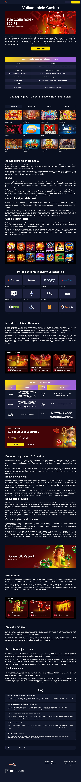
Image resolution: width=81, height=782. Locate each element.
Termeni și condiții (49, 761)
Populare (14, 106)
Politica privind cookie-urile (70, 763)
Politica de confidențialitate (70, 761)
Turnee (29, 2)
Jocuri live (31, 106)
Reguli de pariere (48, 765)
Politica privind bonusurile (50, 763)
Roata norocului (48, 2)
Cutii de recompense (38, 2)
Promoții (23, 2)
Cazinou (17, 2)
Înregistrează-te (75, 2)
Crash (49, 106)
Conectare (67, 2)
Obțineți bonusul (40, 48)
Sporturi (56, 2)
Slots (67, 106)
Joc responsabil (67, 765)
